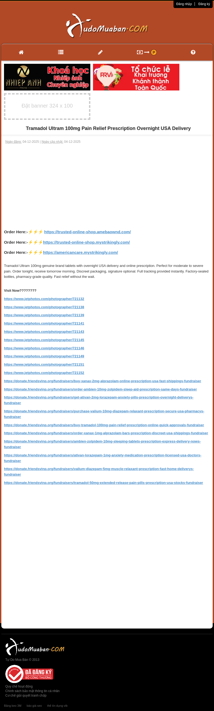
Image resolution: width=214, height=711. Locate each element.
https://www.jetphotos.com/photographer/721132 (44, 299)
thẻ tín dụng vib (57, 705)
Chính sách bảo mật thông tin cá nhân (32, 691)
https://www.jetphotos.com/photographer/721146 (44, 348)
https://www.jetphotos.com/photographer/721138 (44, 307)
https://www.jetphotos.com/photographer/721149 (44, 356)
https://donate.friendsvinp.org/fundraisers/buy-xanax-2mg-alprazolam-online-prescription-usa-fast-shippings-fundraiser (102, 381)
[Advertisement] (107, 184)
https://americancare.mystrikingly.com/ (80, 252)
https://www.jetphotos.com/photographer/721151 (44, 364)
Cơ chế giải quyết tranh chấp (25, 695)
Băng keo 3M (12, 705)
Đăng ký (204, 4)
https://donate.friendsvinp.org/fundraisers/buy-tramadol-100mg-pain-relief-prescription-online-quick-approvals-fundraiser (104, 425)
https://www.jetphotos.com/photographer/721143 (44, 332)
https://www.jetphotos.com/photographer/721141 (44, 323)
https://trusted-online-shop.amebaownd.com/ (87, 232)
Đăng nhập (184, 4)
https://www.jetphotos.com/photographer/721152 (44, 373)
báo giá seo (34, 705)
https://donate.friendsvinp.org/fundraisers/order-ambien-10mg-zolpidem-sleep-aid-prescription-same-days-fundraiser (100, 389)
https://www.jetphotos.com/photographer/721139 (44, 315)
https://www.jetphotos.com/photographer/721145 (44, 340)
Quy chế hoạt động (19, 686)
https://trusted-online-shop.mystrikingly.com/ (86, 242)
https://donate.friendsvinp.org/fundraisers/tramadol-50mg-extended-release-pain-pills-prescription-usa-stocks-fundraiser (103, 483)
